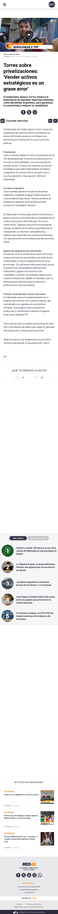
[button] (23, 112)
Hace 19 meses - (17, 56)
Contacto (19, 904)
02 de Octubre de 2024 (11, 54)
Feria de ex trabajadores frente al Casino (21, 795)
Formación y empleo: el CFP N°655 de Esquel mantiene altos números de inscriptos (34, 616)
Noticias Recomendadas (28, 782)
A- (55, 120)
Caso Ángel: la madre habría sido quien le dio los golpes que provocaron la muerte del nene (35, 600)
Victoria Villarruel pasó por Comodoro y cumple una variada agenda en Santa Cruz (21, 839)
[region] (29, 480)
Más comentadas (38, 538)
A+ (50, 120)
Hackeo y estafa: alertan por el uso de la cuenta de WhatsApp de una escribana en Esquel (36, 551)
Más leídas (18, 538)
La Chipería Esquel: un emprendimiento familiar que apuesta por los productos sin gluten (35, 567)
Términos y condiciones (34, 904)
